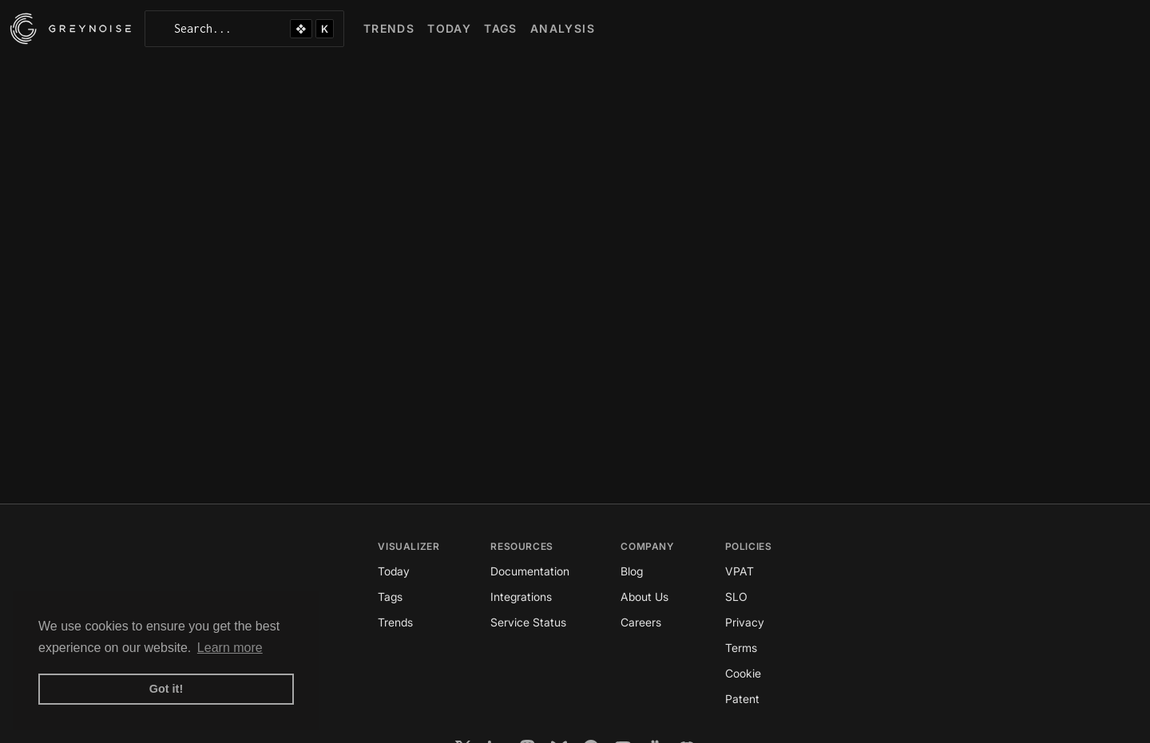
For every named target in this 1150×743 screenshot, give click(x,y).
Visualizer (408, 546)
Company (647, 546)
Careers (641, 622)
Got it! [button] (166, 688)
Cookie (743, 673)
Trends (395, 622)
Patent (742, 698)
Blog (632, 571)
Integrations (521, 596)
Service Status (528, 622)
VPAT (739, 571)
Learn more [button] (230, 647)
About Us (644, 596)
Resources (521, 546)
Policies (748, 546)
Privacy (744, 622)
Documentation (529, 571)
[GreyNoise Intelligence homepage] (71, 28)
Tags (390, 596)
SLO (736, 596)
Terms (741, 647)
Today (394, 571)
